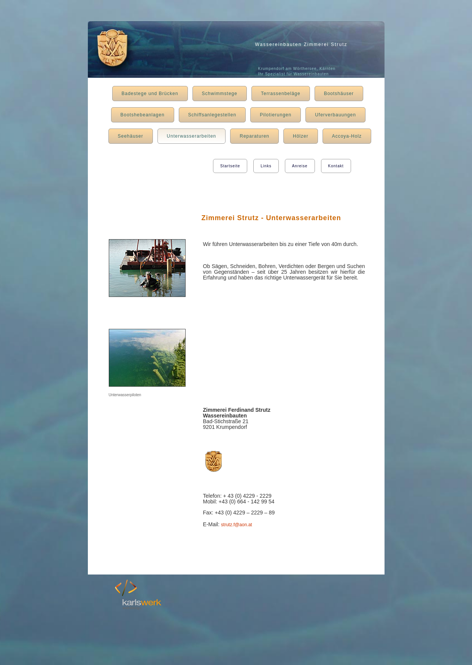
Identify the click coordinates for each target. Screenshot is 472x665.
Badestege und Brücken (150, 93)
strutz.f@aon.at (236, 524)
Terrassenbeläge (280, 93)
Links (266, 166)
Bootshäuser (339, 93)
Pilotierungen (275, 114)
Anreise (300, 166)
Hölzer (300, 136)
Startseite (230, 166)
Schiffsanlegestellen (212, 114)
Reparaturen (254, 136)
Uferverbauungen (335, 114)
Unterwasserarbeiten (191, 136)
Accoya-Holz (347, 136)
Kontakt (336, 166)
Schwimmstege (219, 93)
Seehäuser (130, 136)
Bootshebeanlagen (143, 114)
